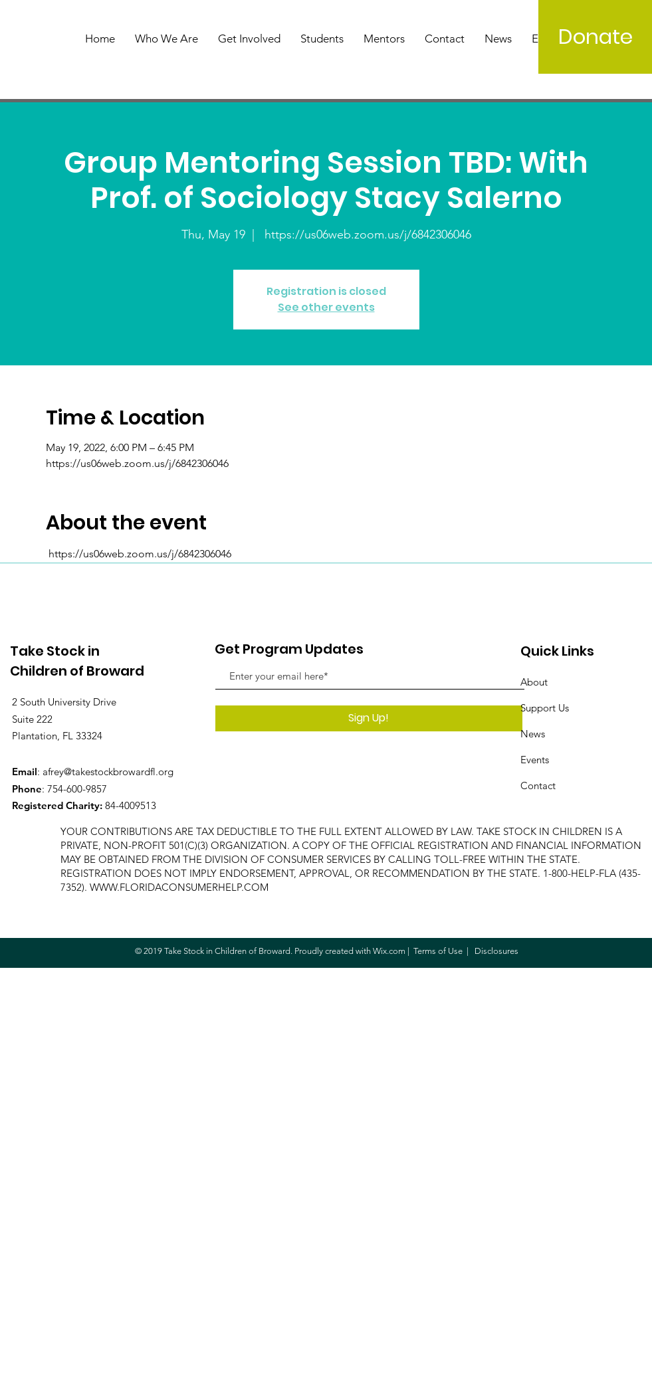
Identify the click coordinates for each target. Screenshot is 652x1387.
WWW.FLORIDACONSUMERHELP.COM (179, 887)
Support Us (544, 707)
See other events (326, 307)
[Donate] (595, 37)
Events (534, 759)
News (532, 733)
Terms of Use (438, 951)
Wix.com (389, 951)
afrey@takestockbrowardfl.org (108, 771)
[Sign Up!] (368, 718)
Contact (538, 785)
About (534, 682)
